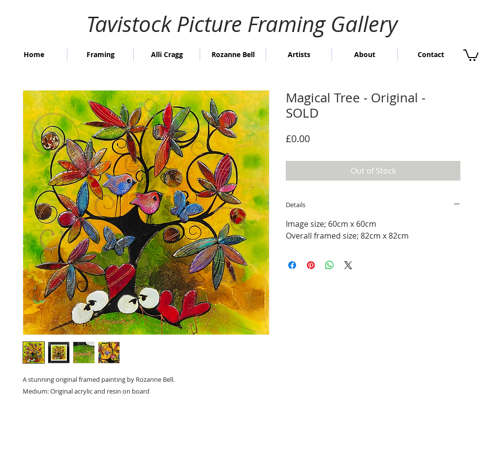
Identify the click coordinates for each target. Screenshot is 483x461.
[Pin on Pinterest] (311, 265)
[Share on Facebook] (292, 265)
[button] (471, 54)
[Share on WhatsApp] (329, 265)
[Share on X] (348, 265)
